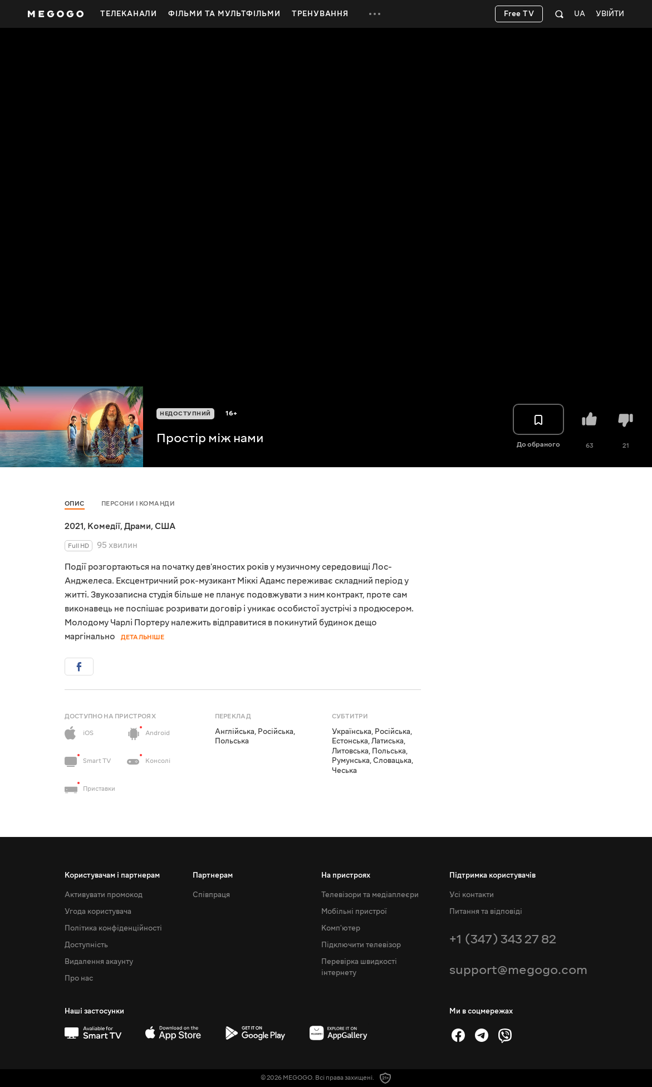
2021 (74, 526)
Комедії (103, 526)
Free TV (519, 14)
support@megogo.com (518, 969)
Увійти (610, 14)
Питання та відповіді (485, 912)
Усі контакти (471, 895)
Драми (137, 526)
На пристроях (345, 875)
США (165, 526)
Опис (75, 504)
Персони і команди (138, 504)
